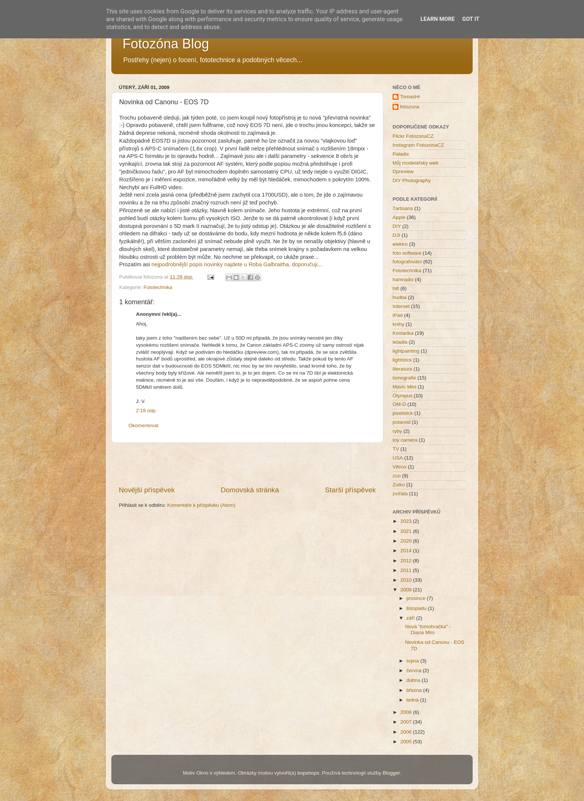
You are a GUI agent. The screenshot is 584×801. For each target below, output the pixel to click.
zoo (397, 476)
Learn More (437, 19)
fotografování (407, 261)
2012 (406, 560)
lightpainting (406, 351)
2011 (406, 570)
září (411, 618)
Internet (401, 306)
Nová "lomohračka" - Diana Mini (428, 629)
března (414, 690)
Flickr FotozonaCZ (413, 136)
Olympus (402, 395)
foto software (407, 253)
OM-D (399, 404)
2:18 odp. (146, 410)
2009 (406, 589)
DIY (397, 226)
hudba (400, 297)
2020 (406, 541)
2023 (406, 521)
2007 (406, 722)
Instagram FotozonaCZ (418, 145)
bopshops (309, 773)
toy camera (405, 440)
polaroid (401, 422)
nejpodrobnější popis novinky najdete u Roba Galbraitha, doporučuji (235, 264)
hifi (396, 288)
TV (396, 449)
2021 (406, 531)
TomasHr (410, 96)
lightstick (402, 360)
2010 (406, 580)
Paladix (401, 154)
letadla (400, 342)
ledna (413, 700)
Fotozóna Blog (166, 43)
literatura (402, 369)
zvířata (400, 493)
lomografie (404, 378)
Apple (399, 217)
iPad (398, 315)
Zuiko (399, 484)
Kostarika (403, 333)
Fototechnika (157, 287)
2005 (406, 741)
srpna (413, 661)
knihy (398, 324)
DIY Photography (412, 180)
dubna (414, 680)
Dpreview (403, 171)
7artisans (403, 208)
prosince (416, 598)
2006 (406, 732)
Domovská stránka (250, 490)
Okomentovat (143, 425)
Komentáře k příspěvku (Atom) (201, 505)
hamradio (403, 279)
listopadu (417, 608)
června (414, 670)
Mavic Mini (404, 387)
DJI (396, 235)
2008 (406, 712)
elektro (400, 244)
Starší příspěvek (350, 490)
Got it (470, 19)
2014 (406, 550)
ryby (397, 431)
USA (398, 458)
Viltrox (399, 467)
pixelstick (403, 413)
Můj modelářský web (415, 163)
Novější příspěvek (147, 490)
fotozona (409, 106)
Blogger (391, 773)
